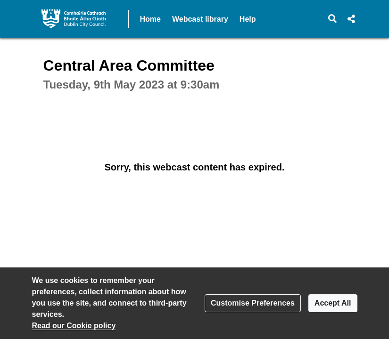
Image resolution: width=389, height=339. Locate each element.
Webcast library (200, 19)
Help (248, 19)
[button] (332, 19)
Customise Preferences (253, 303)
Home (150, 19)
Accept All (333, 303)
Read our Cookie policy (74, 326)
